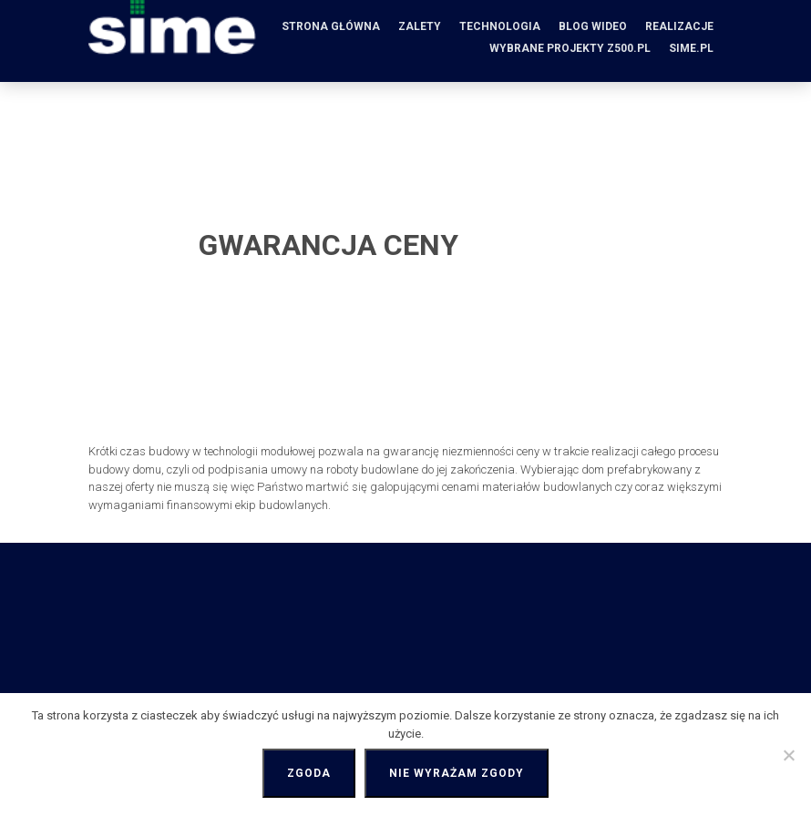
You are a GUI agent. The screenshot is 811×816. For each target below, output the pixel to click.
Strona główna (331, 26)
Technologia (499, 26)
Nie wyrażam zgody (456, 773)
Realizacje (679, 26)
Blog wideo (593, 26)
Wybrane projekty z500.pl (570, 48)
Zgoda (309, 773)
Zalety (419, 26)
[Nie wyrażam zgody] (788, 755)
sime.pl (691, 48)
